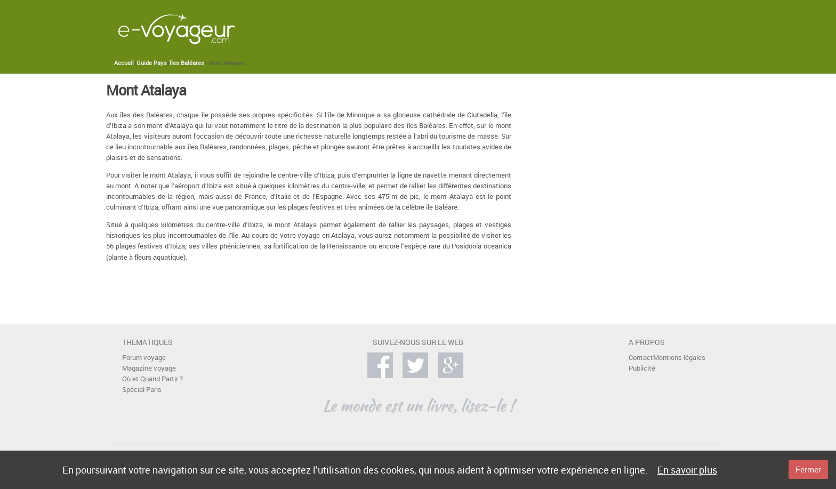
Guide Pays (151, 63)
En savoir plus (687, 469)
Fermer (808, 469)
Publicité (642, 368)
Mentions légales (679, 357)
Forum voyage (144, 357)
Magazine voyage (149, 368)
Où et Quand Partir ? (152, 378)
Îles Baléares (187, 63)
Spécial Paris (142, 389)
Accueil (124, 63)
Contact (641, 357)
